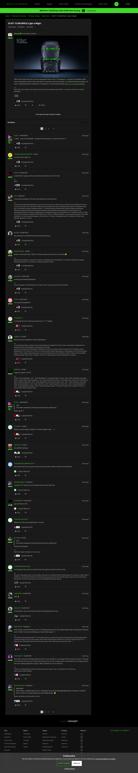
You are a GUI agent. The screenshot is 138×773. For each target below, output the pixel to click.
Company (64, 730)
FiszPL (16, 135)
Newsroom (64, 740)
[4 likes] (23, 391)
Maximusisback (19, 482)
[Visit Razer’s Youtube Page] (81, 747)
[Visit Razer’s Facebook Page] (81, 734)
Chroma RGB (27, 737)
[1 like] (22, 471)
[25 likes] (23, 162)
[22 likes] (23, 185)
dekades (17, 34)
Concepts (26, 740)
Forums (37, 4)
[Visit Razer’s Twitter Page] (81, 743)
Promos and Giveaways (83, 4)
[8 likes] (23, 289)
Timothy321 (18, 318)
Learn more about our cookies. (105, 759)
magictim (17, 336)
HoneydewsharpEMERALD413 (24, 463)
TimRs (16, 299)
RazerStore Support (48, 740)
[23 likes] (23, 222)
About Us (64, 734)
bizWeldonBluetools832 (22, 566)
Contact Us (64, 747)
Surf (15, 196)
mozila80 (17, 276)
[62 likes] (23, 101)
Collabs (25, 747)
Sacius (16, 173)
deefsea (16, 233)
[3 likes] (23, 453)
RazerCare (45, 743)
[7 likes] (23, 326)
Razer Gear (45, 16)
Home (7, 16)
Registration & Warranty (49, 737)
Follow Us (83, 730)
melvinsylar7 (18, 656)
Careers (63, 737)
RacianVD (17, 608)
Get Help (44, 734)
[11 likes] (23, 265)
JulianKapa (18, 593)
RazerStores (7, 734)
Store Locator (8, 740)
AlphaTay (17, 369)
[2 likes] (22, 583)
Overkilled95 (18, 501)
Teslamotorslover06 (20, 519)
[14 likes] (23, 240)
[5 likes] (23, 434)
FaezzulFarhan (19, 251)
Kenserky (17, 538)
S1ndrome (17, 426)
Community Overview (18, 16)
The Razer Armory (34, 16)
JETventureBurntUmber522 (23, 154)
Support (50, 4)
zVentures (64, 743)
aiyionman (17, 445)
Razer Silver (103, 4)
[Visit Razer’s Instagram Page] (81, 737)
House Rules (63, 4)
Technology (26, 734)
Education (7, 750)
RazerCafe (7, 737)
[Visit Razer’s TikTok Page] (81, 750)
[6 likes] (23, 359)
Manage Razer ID (47, 747)
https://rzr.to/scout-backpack (74, 84)
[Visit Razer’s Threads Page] (81, 740)
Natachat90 (18, 626)
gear (16, 96)
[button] (128, 4)
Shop (5, 730)
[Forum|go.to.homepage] (16, 4)
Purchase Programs (10, 743)
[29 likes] (23, 143)
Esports (25, 743)
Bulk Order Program (10, 747)
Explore (25, 730)
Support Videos (46, 750)
